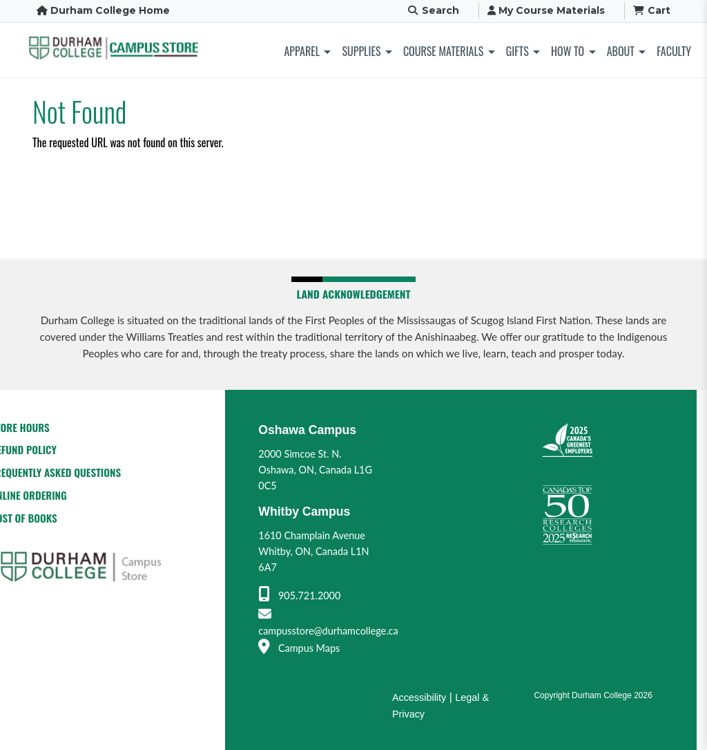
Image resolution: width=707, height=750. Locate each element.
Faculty (674, 51)
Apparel (302, 51)
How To (567, 51)
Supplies (361, 51)
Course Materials (443, 51)
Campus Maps (299, 648)
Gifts (517, 51)
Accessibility (419, 697)
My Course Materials (546, 10)
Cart (652, 10)
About (621, 51)
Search (433, 10)
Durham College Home (103, 10)
